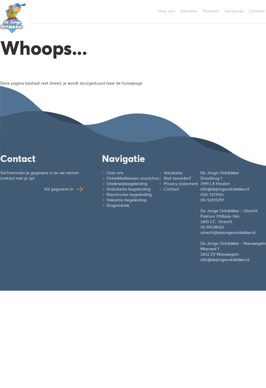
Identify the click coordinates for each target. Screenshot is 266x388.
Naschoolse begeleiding (129, 194)
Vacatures (234, 11)
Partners (211, 11)
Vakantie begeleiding (127, 199)
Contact (257, 11)
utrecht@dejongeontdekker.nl (227, 232)
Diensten (188, 11)
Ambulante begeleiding (128, 189)
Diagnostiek (118, 205)
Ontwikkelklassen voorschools (134, 178)
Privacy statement (181, 183)
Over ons (166, 11)
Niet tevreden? (177, 178)
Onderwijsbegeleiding (127, 183)
